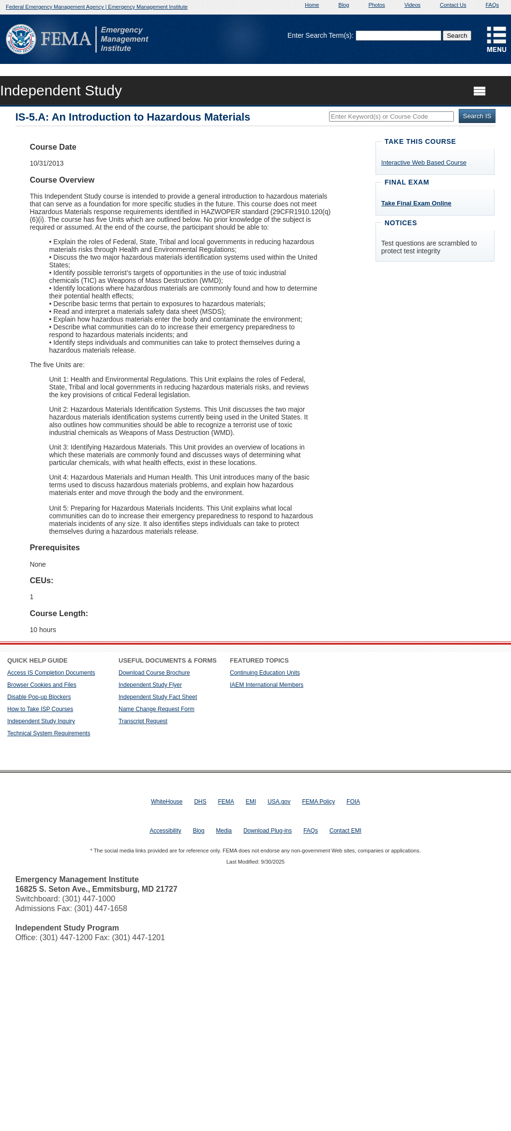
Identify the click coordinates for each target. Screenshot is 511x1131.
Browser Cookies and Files (41, 685)
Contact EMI (345, 830)
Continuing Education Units (265, 672)
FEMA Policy (318, 801)
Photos (376, 5)
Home (312, 5)
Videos (413, 5)
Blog (343, 5)
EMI (251, 801)
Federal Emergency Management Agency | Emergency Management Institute (97, 7)
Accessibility (165, 830)
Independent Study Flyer (150, 685)
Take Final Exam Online (416, 203)
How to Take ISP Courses (40, 709)
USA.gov (279, 801)
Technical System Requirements (48, 733)
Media (224, 830)
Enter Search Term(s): (320, 35)
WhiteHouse (166, 801)
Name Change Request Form (157, 709)
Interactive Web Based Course (423, 162)
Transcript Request (143, 721)
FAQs (492, 5)
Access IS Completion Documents (51, 672)
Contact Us (453, 5)
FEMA (226, 801)
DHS (200, 801)
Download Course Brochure (154, 672)
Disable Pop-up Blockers (39, 697)
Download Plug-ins (267, 830)
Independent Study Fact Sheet (158, 697)
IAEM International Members (266, 685)
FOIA (353, 801)
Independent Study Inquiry (41, 721)
